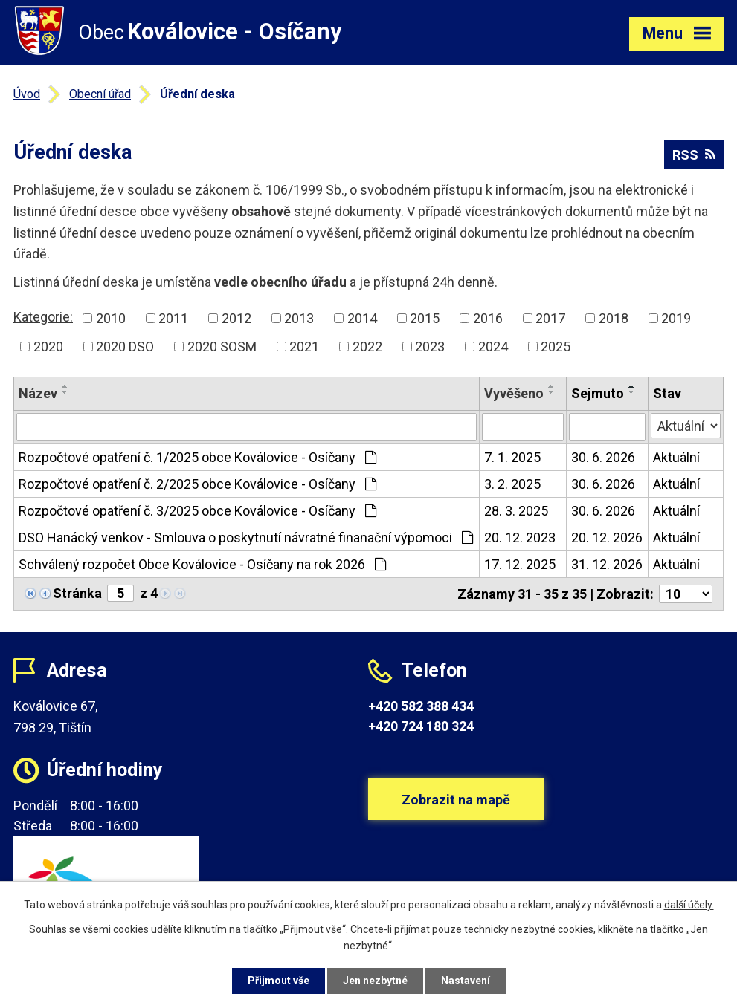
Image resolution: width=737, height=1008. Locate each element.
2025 (555, 346)
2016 (488, 318)
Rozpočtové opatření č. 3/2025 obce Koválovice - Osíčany (197, 510)
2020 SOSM (222, 346)
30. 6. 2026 (603, 457)
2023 (430, 346)
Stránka (77, 593)
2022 (367, 346)
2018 (613, 318)
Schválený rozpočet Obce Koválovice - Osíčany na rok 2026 (202, 564)
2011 (173, 318)
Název (38, 393)
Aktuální (676, 457)
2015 (425, 318)
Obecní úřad (100, 94)
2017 (550, 318)
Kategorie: (43, 317)
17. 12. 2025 (520, 564)
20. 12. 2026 (607, 537)
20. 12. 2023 (520, 537)
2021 (304, 346)
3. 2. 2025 (512, 484)
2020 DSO (125, 346)
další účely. (689, 905)
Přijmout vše (278, 980)
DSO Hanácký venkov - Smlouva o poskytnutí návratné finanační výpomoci (246, 537)
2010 (111, 318)
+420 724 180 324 (421, 726)
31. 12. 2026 (607, 564)
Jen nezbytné (375, 980)
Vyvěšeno (514, 393)
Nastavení (465, 980)
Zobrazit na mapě (456, 799)
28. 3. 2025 (516, 510)
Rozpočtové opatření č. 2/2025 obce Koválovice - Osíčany (197, 484)
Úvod (26, 94)
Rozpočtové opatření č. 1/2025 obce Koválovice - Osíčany (197, 457)
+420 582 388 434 (421, 706)
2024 (493, 346)
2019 (676, 318)
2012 (236, 318)
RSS (693, 155)
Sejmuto (597, 393)
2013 (299, 318)
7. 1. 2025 (512, 457)
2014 (362, 318)
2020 (48, 346)
